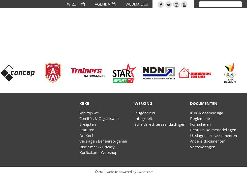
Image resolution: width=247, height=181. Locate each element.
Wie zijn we (89, 112)
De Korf (86, 135)
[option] (17, 73)
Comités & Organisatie (99, 118)
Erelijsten (87, 124)
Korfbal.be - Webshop (98, 152)
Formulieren (200, 124)
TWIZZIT (75, 4)
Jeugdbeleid (145, 112)
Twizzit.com (145, 172)
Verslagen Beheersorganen (103, 141)
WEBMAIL (136, 4)
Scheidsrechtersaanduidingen (160, 124)
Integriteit (143, 118)
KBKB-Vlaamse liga (206, 112)
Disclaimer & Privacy (97, 146)
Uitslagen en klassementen (213, 135)
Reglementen (201, 118)
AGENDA (105, 4)
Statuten (86, 129)
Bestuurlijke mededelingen (213, 129)
